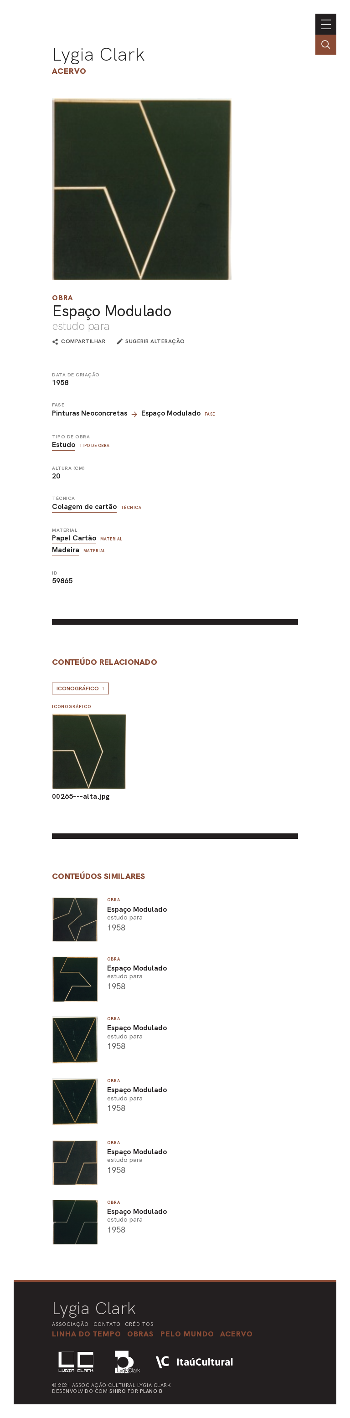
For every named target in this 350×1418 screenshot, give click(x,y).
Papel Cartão (74, 538)
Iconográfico (80, 688)
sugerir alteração (155, 341)
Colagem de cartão (84, 506)
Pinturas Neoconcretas (89, 413)
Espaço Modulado (171, 413)
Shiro (117, 1391)
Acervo (69, 71)
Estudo (63, 444)
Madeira (65, 550)
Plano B (151, 1391)
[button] (187, 1334)
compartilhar (83, 342)
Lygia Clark (98, 54)
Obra (62, 298)
